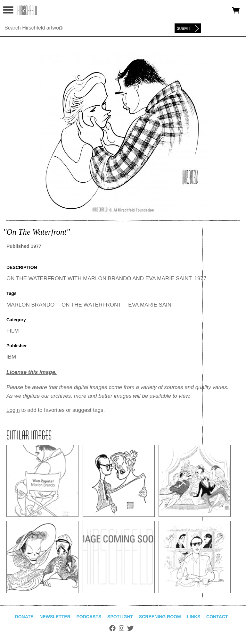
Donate (24, 616)
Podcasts (89, 616)
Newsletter (54, 616)
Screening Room (160, 616)
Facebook (112, 628)
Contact (217, 616)
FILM (12, 331)
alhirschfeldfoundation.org (27, 10)
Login (13, 410)
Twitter (130, 628)
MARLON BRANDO (30, 305)
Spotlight (120, 616)
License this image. (31, 372)
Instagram (121, 628)
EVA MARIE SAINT (151, 305)
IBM (11, 357)
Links (193, 616)
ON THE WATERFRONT (91, 305)
